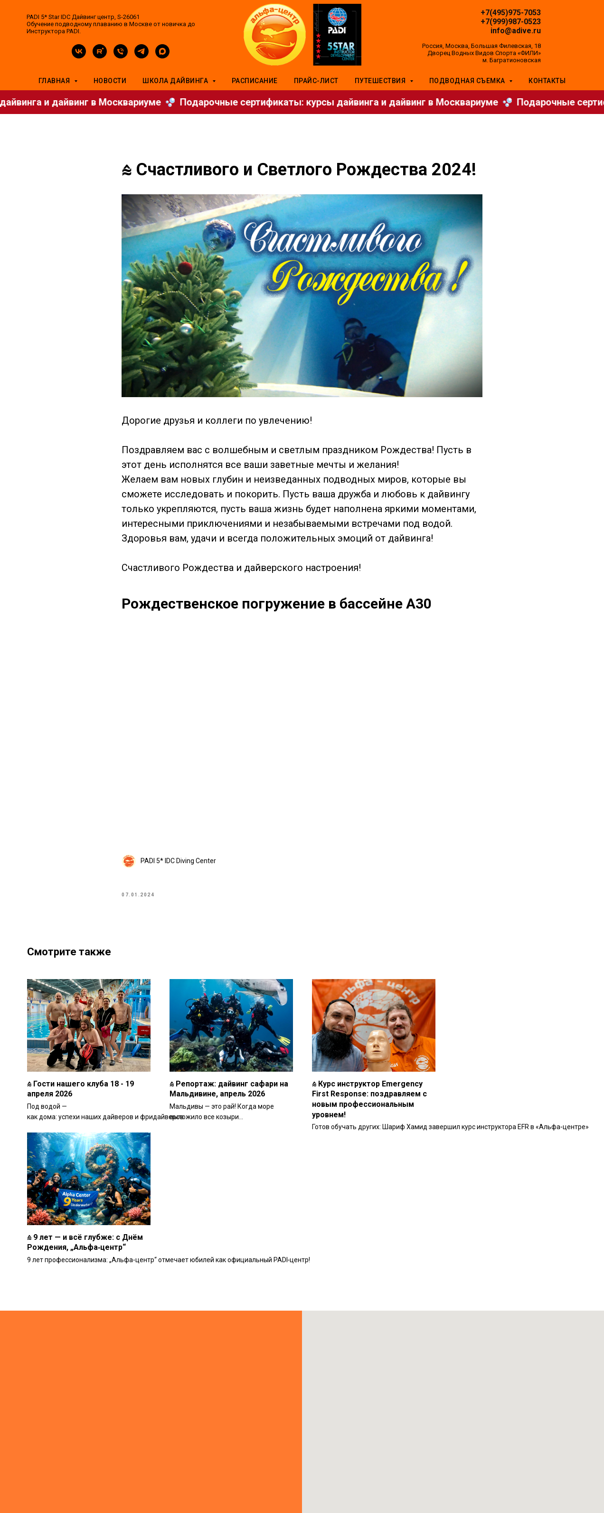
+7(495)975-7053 (511, 12)
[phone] (120, 56)
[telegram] (141, 56)
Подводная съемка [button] (468, 81)
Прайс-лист (316, 81)
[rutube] (100, 56)
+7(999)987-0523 (511, 21)
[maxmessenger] (162, 56)
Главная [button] (55, 81)
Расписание (255, 81)
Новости (110, 81)
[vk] (79, 56)
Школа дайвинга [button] (176, 81)
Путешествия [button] (381, 81)
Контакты (547, 81)
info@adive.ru (516, 30)
